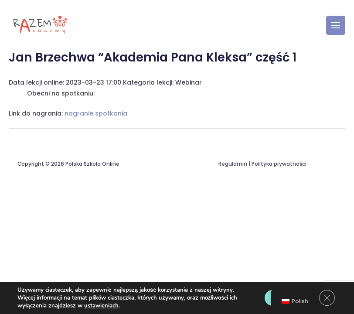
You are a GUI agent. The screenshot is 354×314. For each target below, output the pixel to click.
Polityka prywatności (279, 163)
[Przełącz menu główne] (335, 25)
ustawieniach (101, 306)
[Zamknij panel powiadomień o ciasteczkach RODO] (327, 298)
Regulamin (232, 163)
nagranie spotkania (96, 113)
